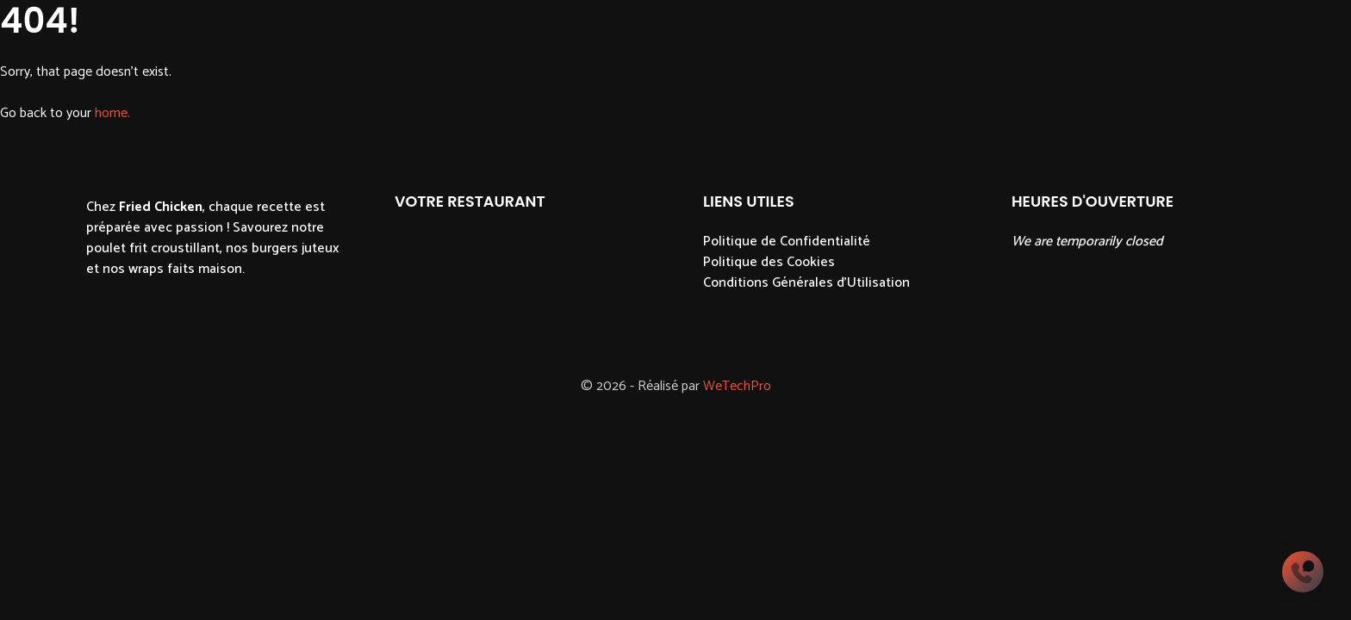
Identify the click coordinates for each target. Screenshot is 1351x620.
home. (112, 113)
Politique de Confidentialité (786, 241)
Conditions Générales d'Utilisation (806, 282)
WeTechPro (737, 386)
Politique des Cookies (769, 262)
